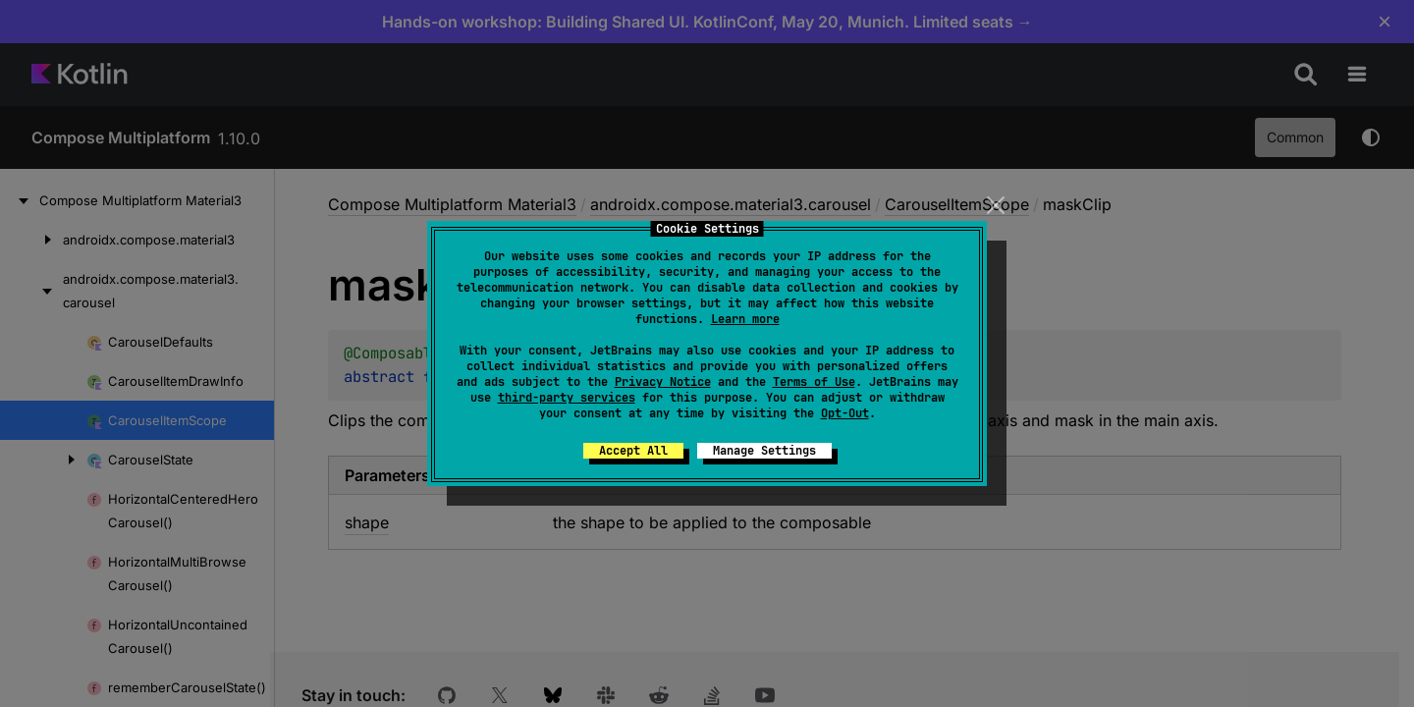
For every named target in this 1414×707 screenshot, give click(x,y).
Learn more (745, 319)
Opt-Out (845, 413)
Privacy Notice (663, 382)
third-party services (566, 398)
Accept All (633, 451)
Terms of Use (814, 382)
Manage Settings (764, 451)
